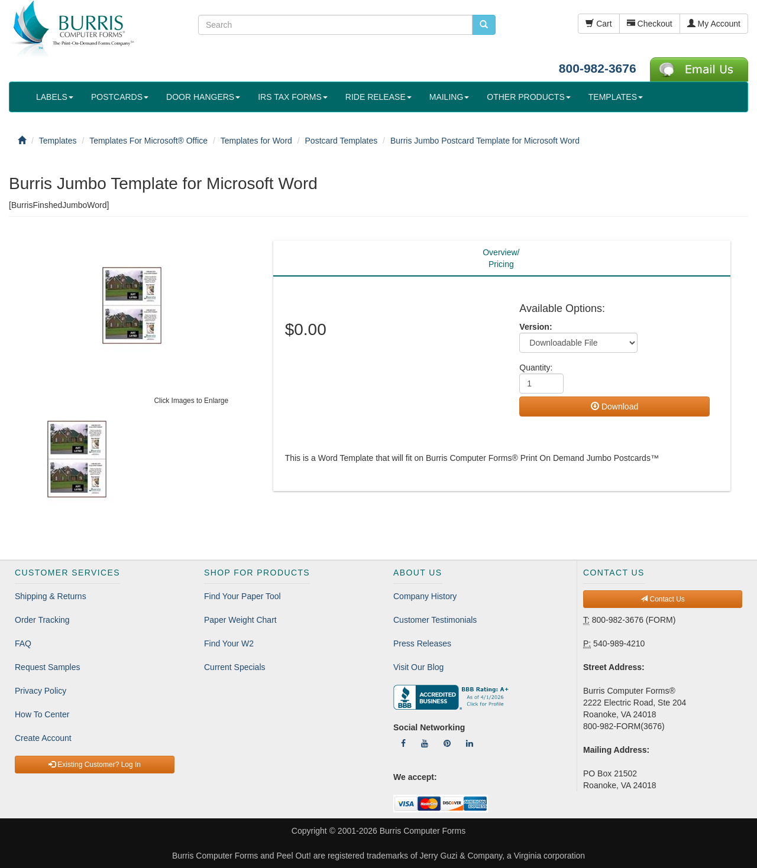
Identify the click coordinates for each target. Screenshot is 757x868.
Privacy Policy (40, 690)
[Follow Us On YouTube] (424, 743)
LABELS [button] (54, 97)
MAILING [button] (449, 97)
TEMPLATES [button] (615, 97)
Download (614, 406)
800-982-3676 (597, 68)
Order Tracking (42, 620)
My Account (713, 23)
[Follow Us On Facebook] (403, 743)
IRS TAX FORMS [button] (293, 97)
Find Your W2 (229, 643)
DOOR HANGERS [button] (203, 97)
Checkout (649, 23)
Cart (598, 23)
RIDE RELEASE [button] (378, 97)
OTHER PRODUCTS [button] (528, 97)
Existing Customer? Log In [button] (94, 764)
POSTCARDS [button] (119, 97)
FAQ (23, 643)
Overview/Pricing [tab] (501, 258)
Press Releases (422, 643)
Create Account (43, 738)
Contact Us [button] (662, 599)
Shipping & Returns (50, 596)
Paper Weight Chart (240, 620)
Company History (425, 596)
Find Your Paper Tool (242, 596)
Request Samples (47, 667)
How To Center (42, 714)
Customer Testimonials (435, 620)
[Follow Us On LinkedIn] (469, 743)
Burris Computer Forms (422, 831)
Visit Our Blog (418, 667)
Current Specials (235, 667)
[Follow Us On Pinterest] (447, 743)
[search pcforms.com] (484, 25)
